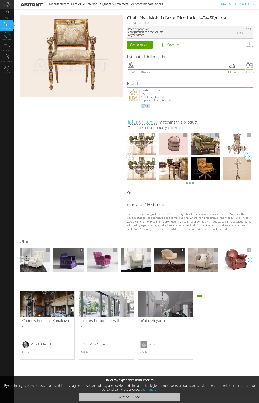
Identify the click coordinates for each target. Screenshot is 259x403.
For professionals (141, 4)
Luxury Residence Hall (106, 325)
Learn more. (149, 389)
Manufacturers (59, 4)
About (159, 4)
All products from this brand (156, 100)
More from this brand (152, 97)
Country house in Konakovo (47, 325)
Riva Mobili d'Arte (151, 90)
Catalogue (78, 4)
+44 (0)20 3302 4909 (235, 4)
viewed (249, 46)
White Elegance (165, 325)
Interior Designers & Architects (107, 4)
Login (254, 4)
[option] (141, 156)
